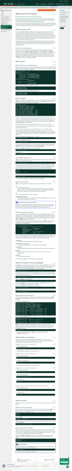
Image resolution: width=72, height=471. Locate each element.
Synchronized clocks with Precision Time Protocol (40, 7)
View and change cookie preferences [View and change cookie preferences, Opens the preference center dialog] (45, 466)
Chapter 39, (35, 21)
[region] (31, 465)
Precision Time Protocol (53, 7)
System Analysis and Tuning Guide (24, 7)
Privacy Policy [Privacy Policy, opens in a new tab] (18, 466)
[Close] (56, 465)
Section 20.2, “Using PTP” (28, 267)
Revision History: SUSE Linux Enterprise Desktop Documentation (28, 16)
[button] (3, 466)
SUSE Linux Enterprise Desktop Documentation (10, 7)
